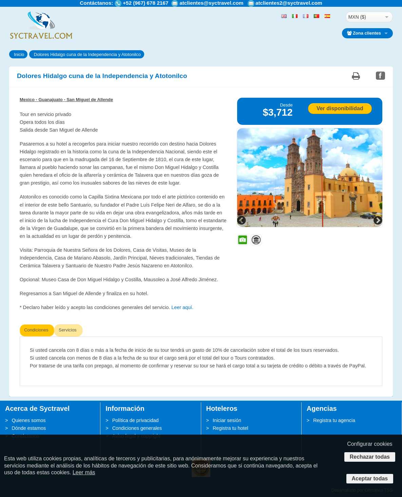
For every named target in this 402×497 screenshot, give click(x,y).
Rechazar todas (370, 457)
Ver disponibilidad (340, 108)
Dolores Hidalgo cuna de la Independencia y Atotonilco (87, 54)
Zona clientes (364, 33)
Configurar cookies (369, 444)
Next (377, 220)
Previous (242, 220)
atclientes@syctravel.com (211, 3)
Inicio (19, 54)
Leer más (84, 472)
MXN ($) (357, 17)
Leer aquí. (182, 307)
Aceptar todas (370, 478)
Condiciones (36, 329)
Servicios (68, 329)
